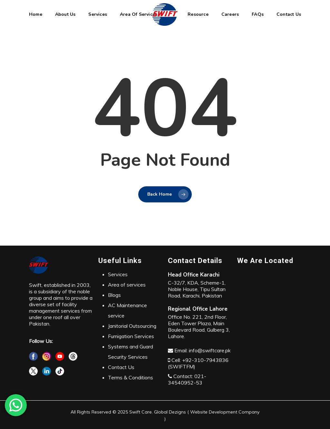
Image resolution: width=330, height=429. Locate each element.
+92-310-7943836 (205, 360)
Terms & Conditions (130, 377)
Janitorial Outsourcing (132, 326)
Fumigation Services (131, 336)
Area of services (127, 284)
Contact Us (121, 367)
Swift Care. (141, 412)
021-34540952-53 (187, 379)
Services (118, 274)
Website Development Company (224, 412)
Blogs (114, 295)
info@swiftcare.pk (210, 350)
